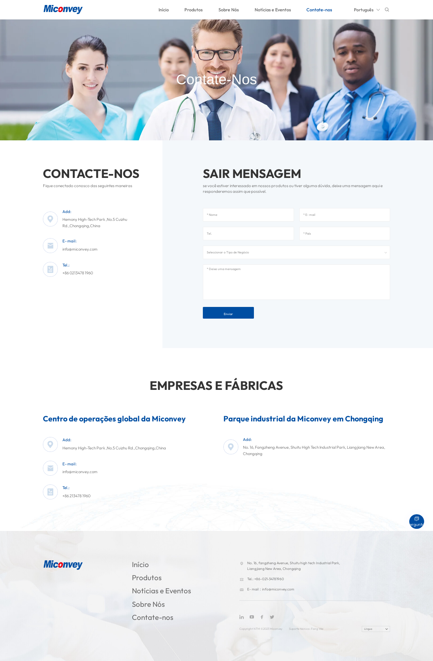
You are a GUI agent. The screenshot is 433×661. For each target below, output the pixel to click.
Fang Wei (317, 629)
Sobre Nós (228, 9)
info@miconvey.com (80, 249)
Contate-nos (319, 9)
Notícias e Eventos (273, 9)
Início (164, 9)
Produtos (193, 9)
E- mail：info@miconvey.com (270, 589)
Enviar (228, 314)
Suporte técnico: (300, 629)
